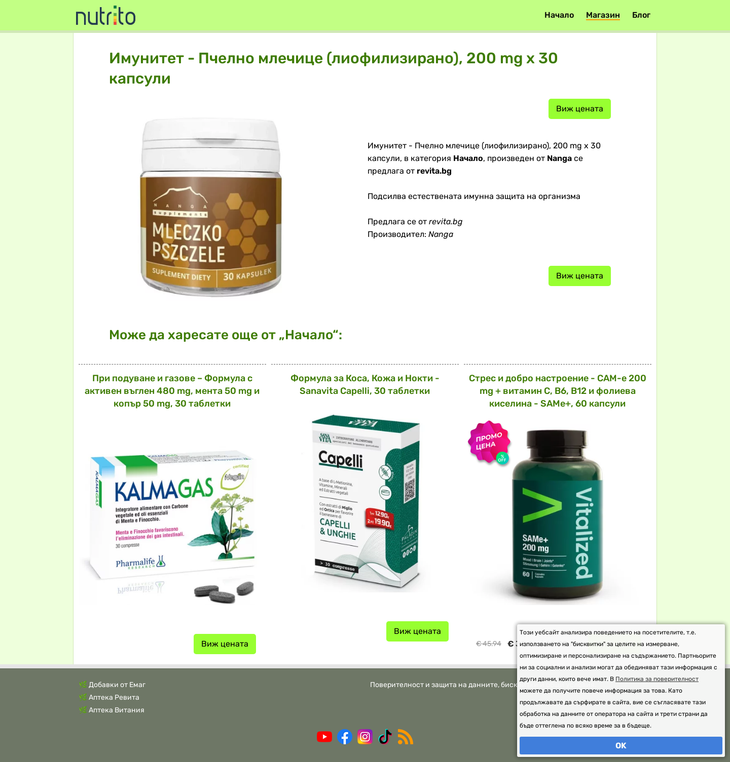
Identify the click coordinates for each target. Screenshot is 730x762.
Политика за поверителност (657, 679)
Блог (641, 15)
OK (621, 745)
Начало (559, 15)
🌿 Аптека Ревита (109, 697)
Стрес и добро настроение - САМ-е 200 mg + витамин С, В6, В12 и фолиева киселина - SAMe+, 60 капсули (557, 391)
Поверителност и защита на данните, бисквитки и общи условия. (483, 684)
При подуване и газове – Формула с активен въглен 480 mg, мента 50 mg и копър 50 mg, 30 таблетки (172, 391)
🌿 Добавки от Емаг (112, 684)
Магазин (603, 15)
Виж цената (579, 108)
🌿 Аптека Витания (111, 710)
